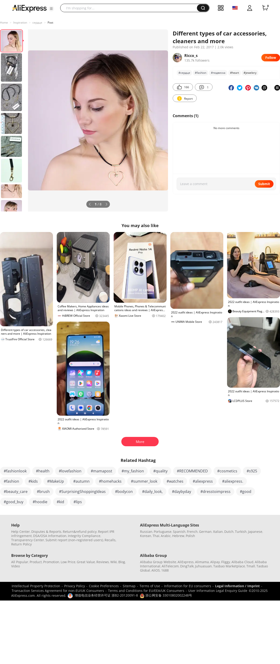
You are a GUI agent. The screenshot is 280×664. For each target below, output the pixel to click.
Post (50, 23)
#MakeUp (55, 481)
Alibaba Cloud (242, 562)
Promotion (51, 562)
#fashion (200, 73)
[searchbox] (130, 8)
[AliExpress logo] (29, 8)
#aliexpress (203, 481)
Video (15, 566)
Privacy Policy (74, 586)
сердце (37, 23)
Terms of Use (150, 586)
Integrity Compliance (84, 536)
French (192, 531)
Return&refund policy (80, 531)
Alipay (215, 562)
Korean (145, 536)
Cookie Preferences (104, 586)
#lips (78, 501)
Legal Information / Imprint (237, 586)
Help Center (20, 531)
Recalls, (110, 540)
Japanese (255, 531)
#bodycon (124, 491)
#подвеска (218, 73)
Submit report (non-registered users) (74, 540)
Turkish (241, 531)
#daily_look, (152, 491)
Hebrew (178, 536)
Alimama (202, 562)
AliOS (155, 570)
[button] (51, 8)
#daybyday (181, 491)
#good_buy (13, 501)
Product (36, 562)
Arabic (166, 536)
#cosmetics (227, 471)
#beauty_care (16, 491)
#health (42, 471)
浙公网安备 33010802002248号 (166, 595)
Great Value (86, 562)
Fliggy (225, 562)
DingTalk (187, 566)
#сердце (184, 73)
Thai (156, 536)
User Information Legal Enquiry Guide (217, 590)
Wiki (113, 562)
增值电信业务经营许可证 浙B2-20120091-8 (106, 595)
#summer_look (144, 481)
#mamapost (101, 471)
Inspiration (20, 23)
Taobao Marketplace (229, 566)
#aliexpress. (232, 481)
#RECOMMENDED (192, 471)
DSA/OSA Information (49, 536)
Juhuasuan (203, 566)
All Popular (19, 562)
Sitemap (129, 586)
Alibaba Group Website (158, 562)
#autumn (81, 481)
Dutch (229, 531)
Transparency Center (27, 540)
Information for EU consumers (187, 586)
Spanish (179, 531)
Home (4, 23)
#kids (33, 481)
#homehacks (110, 481)
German (205, 531)
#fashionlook (15, 471)
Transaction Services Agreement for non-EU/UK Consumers (58, 590)
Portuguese (163, 531)
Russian (146, 531)
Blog (121, 562)
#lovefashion (70, 471)
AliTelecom (170, 566)
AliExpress (186, 562)
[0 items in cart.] (265, 8)
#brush (43, 491)
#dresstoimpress (215, 491)
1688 (165, 570)
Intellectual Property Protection (36, 586)
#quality (160, 471)
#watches (175, 481)
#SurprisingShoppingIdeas (82, 491)
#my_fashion (133, 471)
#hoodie (40, 501)
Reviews (102, 562)
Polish (190, 536)
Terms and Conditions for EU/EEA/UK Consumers (146, 590)
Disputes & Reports (46, 531)
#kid (60, 501)
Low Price (68, 562)
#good (245, 491)
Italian (218, 531)
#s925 (252, 471)
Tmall (250, 566)
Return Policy (21, 544)
